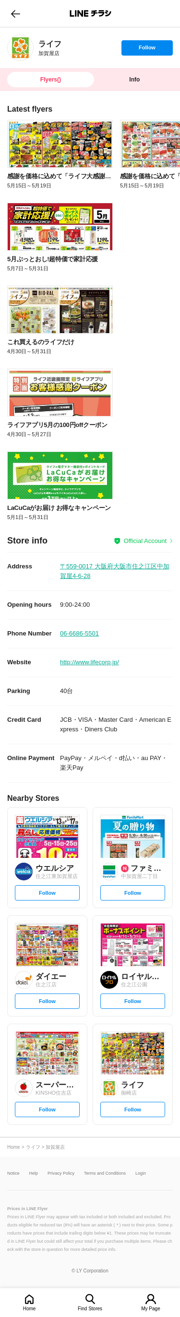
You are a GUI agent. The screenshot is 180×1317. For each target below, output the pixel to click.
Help (33, 1173)
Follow (147, 50)
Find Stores (90, 1308)
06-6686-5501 (79, 633)
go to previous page (15, 13)
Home (29, 1308)
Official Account (145, 540)
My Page (150, 1308)
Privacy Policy (61, 1173)
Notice (13, 1173)
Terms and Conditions (105, 1173)
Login (140, 1173)
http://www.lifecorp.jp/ (89, 662)
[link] (20, 48)
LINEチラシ (91, 13)
